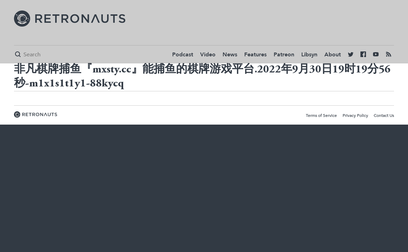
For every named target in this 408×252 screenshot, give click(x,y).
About (332, 54)
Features (255, 54)
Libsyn (309, 54)
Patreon (284, 54)
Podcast (182, 54)
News (230, 54)
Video (208, 54)
